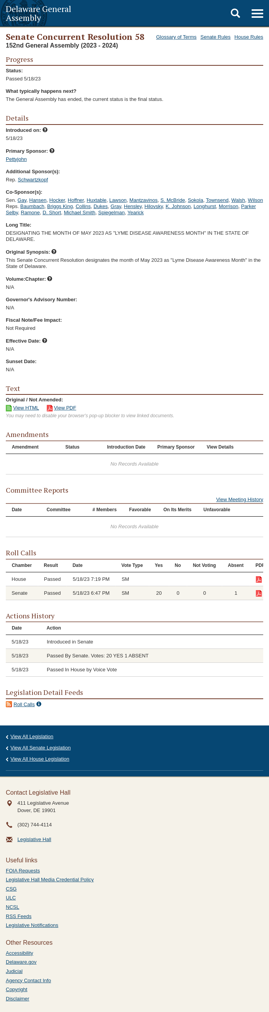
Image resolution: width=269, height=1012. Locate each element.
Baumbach (32, 206)
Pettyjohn (16, 159)
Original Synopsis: (31, 252)
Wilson (255, 200)
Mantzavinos (143, 200)
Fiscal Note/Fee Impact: (34, 320)
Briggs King (60, 206)
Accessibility (19, 953)
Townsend (217, 200)
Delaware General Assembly (38, 13)
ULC (11, 898)
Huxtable (96, 200)
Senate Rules (216, 37)
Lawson (118, 200)
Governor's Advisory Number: (41, 299)
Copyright (16, 989)
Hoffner (76, 200)
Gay (21, 200)
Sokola (195, 200)
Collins (83, 206)
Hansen (38, 200)
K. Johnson (178, 206)
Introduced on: (27, 130)
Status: (14, 70)
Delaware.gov (21, 962)
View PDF (65, 408)
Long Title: (18, 225)
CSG (11, 889)
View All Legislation (31, 736)
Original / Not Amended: (34, 400)
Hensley (133, 206)
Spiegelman (111, 212)
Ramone (30, 212)
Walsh (238, 200)
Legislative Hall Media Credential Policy (50, 879)
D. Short (52, 212)
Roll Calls (24, 704)
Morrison (228, 206)
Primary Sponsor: (30, 151)
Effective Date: (26, 341)
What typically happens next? (41, 91)
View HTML (26, 408)
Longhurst (205, 206)
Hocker (57, 200)
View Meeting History (239, 499)
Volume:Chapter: (29, 279)
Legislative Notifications (32, 925)
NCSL (12, 907)
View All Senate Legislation (40, 748)
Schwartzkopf (33, 180)
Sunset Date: (21, 361)
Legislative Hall (34, 839)
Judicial (14, 971)
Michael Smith (79, 212)
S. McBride (172, 200)
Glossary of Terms (176, 37)
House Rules (249, 37)
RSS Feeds (18, 916)
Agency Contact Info (28, 980)
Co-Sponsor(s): (24, 192)
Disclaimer (17, 999)
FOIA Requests (23, 871)
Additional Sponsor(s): (33, 171)
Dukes (101, 206)
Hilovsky (154, 206)
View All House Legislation (39, 759)
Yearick (136, 212)
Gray (116, 206)
